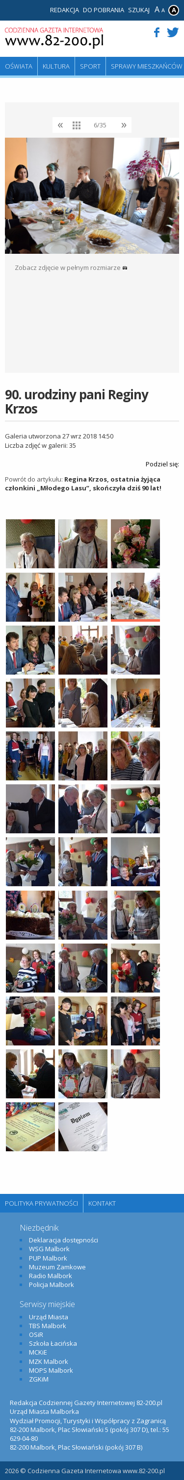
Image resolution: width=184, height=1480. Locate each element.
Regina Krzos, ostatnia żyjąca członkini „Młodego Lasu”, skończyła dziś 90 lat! (83, 483)
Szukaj (139, 9)
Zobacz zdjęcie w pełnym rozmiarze (71, 267)
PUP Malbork (48, 1258)
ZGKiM (39, 1379)
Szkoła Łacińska (53, 1343)
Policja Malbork (51, 1284)
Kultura (56, 66)
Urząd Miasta (48, 1316)
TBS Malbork (47, 1325)
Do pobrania (103, 9)
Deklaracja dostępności (63, 1240)
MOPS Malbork (51, 1370)
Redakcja (64, 9)
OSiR (36, 1334)
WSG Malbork (49, 1248)
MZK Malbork (48, 1361)
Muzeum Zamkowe (57, 1266)
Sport (90, 66)
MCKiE (38, 1352)
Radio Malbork (50, 1275)
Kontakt (102, 1203)
